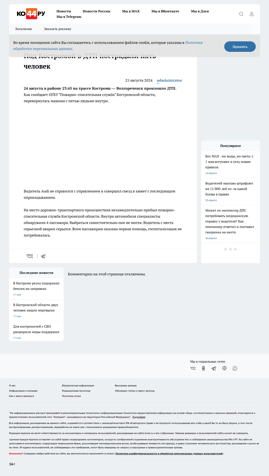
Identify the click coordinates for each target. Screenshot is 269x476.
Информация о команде (23, 390)
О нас (12, 385)
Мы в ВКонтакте (165, 11)
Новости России (96, 11)
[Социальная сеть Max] (235, 368)
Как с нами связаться (21, 396)
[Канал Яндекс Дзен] (224, 368)
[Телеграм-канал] (214, 368)
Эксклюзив (23, 29)
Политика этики (71, 396)
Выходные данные (126, 385)
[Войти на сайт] (251, 14)
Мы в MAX (131, 11)
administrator (169, 80)
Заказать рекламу (57, 29)
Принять (240, 46)
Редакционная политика (76, 390)
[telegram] (44, 256)
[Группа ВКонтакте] (193, 368)
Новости (64, 11)
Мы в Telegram (69, 16)
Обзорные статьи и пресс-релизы (135, 390)
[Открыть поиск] (241, 14)
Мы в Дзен (200, 11)
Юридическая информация (78, 385)
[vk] (30, 256)
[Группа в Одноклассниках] (203, 368)
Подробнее (138, 416)
